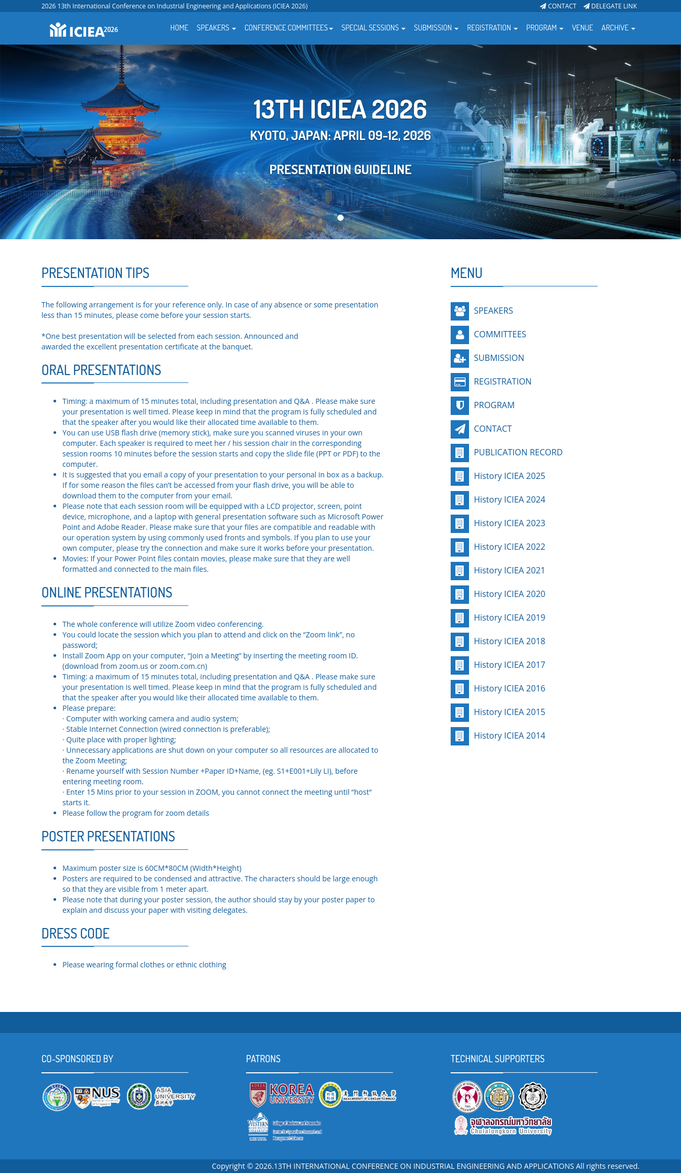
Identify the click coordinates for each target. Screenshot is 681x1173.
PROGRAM (494, 405)
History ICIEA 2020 (508, 594)
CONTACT (558, 6)
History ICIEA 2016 (508, 688)
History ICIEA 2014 (508, 735)
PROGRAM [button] (544, 28)
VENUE (582, 28)
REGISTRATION (502, 381)
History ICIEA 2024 (508, 499)
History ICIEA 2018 (508, 641)
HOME (180, 28)
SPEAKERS (493, 310)
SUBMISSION (499, 358)
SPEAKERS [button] (216, 28)
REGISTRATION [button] (492, 28)
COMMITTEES (500, 334)
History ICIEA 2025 (508, 476)
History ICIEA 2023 (508, 523)
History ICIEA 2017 (508, 664)
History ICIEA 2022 (508, 546)
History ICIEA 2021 (508, 570)
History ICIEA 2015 (508, 712)
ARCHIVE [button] (618, 28)
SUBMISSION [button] (436, 28)
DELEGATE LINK (610, 6)
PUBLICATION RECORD (517, 452)
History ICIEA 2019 (508, 617)
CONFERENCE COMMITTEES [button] (288, 28)
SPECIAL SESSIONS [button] (374, 28)
